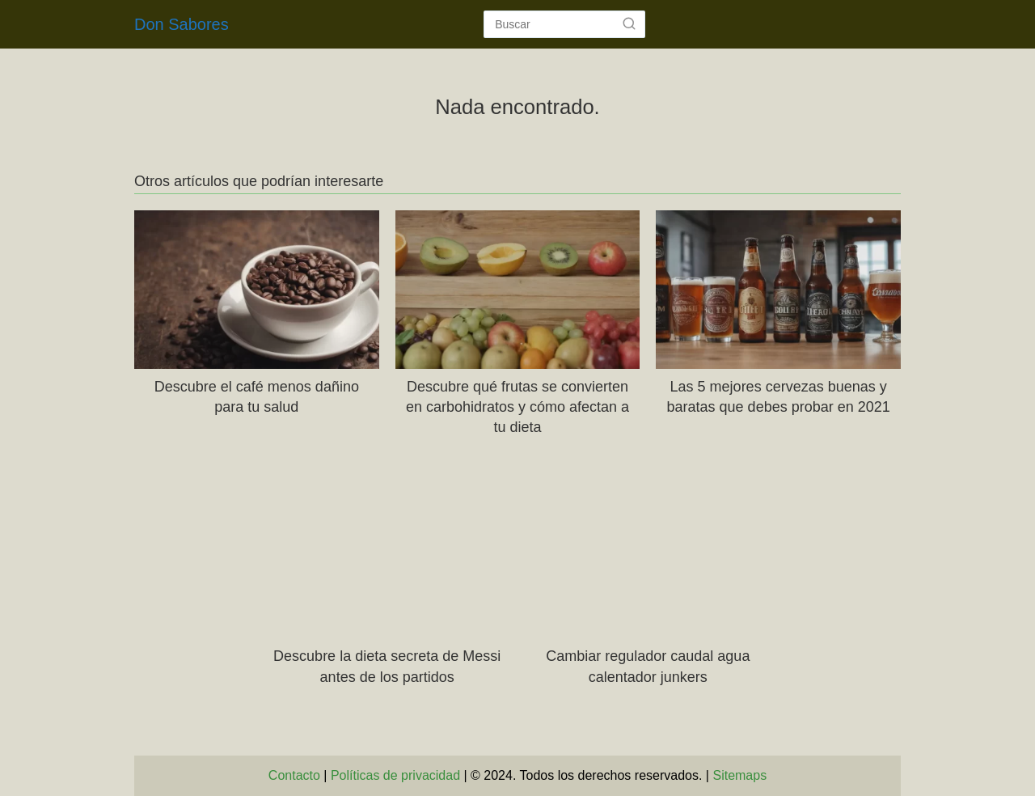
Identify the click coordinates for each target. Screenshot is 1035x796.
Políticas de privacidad (395, 775)
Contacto (294, 775)
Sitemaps (739, 775)
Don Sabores (181, 24)
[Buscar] (629, 23)
